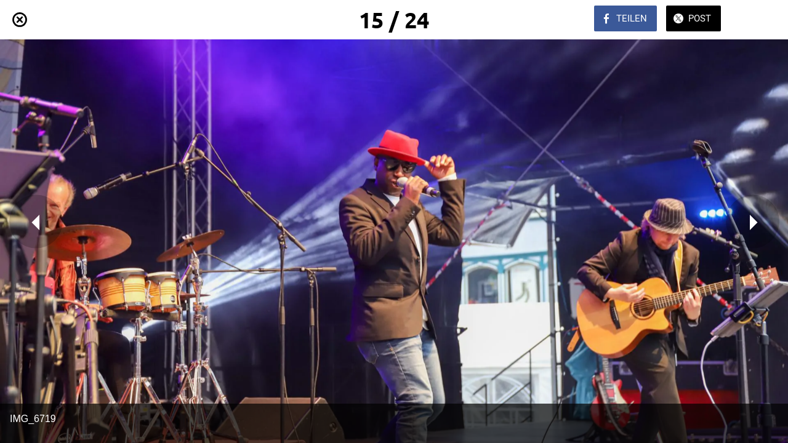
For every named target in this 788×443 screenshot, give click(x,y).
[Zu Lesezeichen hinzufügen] (756, 19)
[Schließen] (19, 19)
